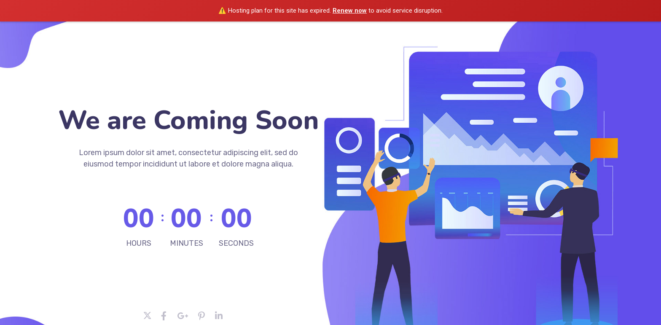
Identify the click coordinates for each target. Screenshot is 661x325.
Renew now (350, 10)
